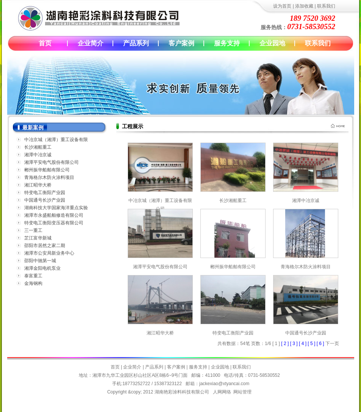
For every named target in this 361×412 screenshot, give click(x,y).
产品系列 (136, 43)
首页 (45, 43)
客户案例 (181, 43)
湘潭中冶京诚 (38, 154)
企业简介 (90, 43)
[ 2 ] (285, 343)
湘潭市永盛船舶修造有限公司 (53, 215)
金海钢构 (33, 283)
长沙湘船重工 (38, 147)
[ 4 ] (303, 343)
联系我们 (326, 6)
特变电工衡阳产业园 (44, 192)
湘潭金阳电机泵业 (42, 268)
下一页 (332, 343)
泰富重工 (33, 275)
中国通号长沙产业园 (44, 200)
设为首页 (282, 6)
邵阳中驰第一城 (40, 260)
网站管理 (242, 392)
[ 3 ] (294, 343)
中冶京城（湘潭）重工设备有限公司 (160, 200)
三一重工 (33, 230)
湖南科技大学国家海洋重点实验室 (56, 208)
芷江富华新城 (38, 238)
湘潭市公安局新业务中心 (49, 253)
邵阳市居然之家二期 (44, 245)
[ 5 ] (312, 343)
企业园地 (272, 43)
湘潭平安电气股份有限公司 (51, 162)
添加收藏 (304, 6)
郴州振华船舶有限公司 (47, 170)
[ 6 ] (321, 343)
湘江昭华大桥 (38, 185)
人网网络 (222, 392)
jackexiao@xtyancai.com (224, 383)
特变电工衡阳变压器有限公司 (53, 222)
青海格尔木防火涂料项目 (49, 177)
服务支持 (227, 43)
